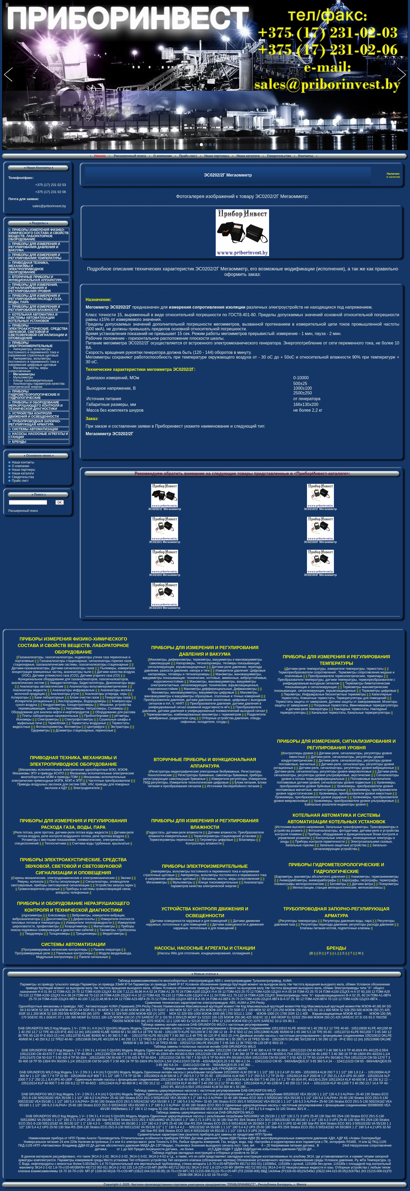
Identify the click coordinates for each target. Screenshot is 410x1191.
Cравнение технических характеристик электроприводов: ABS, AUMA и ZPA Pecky (205, 1003)
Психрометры (388, 884)
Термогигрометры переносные (171, 840)
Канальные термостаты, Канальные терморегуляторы (350, 712)
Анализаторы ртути (65, 694)
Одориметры (40, 730)
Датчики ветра (362, 884)
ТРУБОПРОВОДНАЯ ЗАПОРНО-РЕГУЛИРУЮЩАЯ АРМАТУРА (35, 422)
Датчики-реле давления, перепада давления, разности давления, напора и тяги (203, 668)
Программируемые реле (32, 953)
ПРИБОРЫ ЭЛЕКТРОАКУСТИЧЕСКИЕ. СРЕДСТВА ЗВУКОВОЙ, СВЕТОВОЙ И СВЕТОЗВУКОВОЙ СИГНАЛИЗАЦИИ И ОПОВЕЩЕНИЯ (38, 332)
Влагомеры (247, 840)
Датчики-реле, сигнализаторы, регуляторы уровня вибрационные (346, 768)
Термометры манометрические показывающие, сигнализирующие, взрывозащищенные (331, 689)
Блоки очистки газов (84, 697)
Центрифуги (96, 727)
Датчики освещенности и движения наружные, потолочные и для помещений (218, 926)
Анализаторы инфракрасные (74, 690)
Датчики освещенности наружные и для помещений (189, 921)
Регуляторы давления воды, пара (347, 921)
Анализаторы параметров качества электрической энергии (37, 385)
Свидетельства (279, 156)
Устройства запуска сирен (114, 885)
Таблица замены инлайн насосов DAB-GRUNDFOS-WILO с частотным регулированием (205, 1024)
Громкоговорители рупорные (39, 889)
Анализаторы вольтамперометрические (98, 686)
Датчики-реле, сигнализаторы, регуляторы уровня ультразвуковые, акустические (336, 773)
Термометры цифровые (379, 691)
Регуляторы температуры (298, 921)
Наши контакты (23, 462)
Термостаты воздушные (88, 723)
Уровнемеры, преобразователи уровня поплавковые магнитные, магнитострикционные (334, 788)
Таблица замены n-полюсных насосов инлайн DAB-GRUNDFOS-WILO (205, 1046)
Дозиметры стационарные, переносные (84, 730)
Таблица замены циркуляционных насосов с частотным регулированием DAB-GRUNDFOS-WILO (204, 1090)
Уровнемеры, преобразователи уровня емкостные (355, 793)
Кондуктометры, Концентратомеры (68, 705)
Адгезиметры (32, 915)
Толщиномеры (59, 933)
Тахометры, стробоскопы (118, 930)
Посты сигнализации (64, 881)
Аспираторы (20, 697)
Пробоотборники (96, 716)
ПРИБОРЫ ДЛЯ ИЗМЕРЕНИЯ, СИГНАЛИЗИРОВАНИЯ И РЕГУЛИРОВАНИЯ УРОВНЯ (33, 288)
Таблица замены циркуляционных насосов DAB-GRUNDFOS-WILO (205, 1112)
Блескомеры (57, 915)
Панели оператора (107, 949)
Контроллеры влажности (203, 843)
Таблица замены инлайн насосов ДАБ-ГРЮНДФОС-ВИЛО (204, 1068)
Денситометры (57, 919)
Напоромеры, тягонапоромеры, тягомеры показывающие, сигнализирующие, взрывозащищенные (204, 665)
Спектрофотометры (79, 719)
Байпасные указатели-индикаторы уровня (335, 804)
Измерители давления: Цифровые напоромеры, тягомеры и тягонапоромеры (207, 672)
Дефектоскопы (84, 919)
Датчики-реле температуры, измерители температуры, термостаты (335, 669)
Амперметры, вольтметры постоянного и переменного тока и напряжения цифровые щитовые (34, 362)
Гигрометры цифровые (216, 840)
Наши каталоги (247, 156)
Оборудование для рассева (115, 712)
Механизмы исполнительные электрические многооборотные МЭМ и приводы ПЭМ (77, 775)
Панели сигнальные (93, 957)
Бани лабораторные (49, 697)
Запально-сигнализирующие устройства (351, 847)
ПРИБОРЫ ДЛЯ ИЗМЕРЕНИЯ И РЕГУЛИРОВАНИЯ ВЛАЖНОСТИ (34, 308)
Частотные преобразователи (109, 780)
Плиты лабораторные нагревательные (50, 716)
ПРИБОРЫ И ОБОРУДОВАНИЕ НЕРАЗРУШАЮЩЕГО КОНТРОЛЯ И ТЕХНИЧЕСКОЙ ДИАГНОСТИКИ (35, 406)
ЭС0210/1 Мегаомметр (164, 541)
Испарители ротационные (34, 701)
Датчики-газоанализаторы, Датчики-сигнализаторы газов (53, 668)
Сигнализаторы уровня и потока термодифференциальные (339, 777)
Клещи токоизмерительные (33, 380)
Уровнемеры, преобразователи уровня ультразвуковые (354, 801)
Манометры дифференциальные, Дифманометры (220, 689)
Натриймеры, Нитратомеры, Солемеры (94, 708)
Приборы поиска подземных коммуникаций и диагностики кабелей (72, 928)
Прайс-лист (188, 156)
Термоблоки (56, 723)
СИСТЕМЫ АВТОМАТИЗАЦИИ (35, 429)
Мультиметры (23, 377)
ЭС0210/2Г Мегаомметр (320, 541)
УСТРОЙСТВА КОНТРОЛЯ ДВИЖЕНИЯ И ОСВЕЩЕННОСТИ (34, 415)
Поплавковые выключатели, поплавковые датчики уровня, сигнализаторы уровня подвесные (334, 780)
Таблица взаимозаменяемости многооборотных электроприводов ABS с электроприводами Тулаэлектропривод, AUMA (205, 981)
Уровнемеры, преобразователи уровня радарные (311, 797)
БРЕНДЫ (19, 442)
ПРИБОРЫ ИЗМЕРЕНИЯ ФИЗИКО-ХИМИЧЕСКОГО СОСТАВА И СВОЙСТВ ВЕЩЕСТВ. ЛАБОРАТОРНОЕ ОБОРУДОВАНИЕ (39, 234)
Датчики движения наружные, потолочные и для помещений (203, 922)
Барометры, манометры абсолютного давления (310, 876)
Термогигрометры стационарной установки (224, 836)
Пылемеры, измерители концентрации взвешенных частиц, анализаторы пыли (73, 670)
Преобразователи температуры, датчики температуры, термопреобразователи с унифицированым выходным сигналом (336, 681)
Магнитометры (104, 926)
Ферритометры (113, 933)
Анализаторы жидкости (30, 690)
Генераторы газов (118, 697)
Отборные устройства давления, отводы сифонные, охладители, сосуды (220, 720)
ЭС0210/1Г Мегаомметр (320, 509)
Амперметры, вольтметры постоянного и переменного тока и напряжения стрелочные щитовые (34, 352)
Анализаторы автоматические (42, 686)
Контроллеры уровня (298, 753)
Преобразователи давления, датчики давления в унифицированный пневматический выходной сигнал (203, 709)
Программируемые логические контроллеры (55, 949)
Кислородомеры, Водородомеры (82, 701)
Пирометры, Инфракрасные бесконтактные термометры (325, 694)
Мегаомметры (156, 882)
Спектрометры (48, 719)
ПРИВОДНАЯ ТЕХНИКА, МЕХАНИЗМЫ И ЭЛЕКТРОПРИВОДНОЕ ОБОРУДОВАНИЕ (29, 267)
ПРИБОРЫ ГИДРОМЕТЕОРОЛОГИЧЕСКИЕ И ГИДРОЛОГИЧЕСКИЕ (34, 395)
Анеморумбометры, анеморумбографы (307, 880)
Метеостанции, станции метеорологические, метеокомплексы (338, 887)
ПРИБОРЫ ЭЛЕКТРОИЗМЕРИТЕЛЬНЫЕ (205, 866)
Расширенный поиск (129, 156)
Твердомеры (34, 933)
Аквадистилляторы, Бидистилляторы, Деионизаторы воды (92, 683)
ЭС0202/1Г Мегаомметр (164, 509)
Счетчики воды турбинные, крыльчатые (100, 843)
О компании (162, 156)
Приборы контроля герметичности (320, 841)
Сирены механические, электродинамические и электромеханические (64, 878)
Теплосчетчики (55, 843)
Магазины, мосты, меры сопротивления (28, 369)
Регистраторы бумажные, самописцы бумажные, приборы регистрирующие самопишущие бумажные (202, 777)
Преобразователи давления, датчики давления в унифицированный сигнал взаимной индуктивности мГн (204, 705)
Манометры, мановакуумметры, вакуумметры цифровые (193, 692)
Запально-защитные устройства (343, 845)
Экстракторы (119, 727)
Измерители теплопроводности (89, 923)
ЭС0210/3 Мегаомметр (164, 607)
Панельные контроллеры (74, 953)
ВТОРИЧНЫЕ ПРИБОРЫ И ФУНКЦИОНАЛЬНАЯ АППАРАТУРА (35, 278)
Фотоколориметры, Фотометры (58, 727)
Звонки (126, 878)
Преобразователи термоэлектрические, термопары (345, 676)
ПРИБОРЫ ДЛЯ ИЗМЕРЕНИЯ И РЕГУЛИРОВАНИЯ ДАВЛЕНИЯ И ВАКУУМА (34, 247)
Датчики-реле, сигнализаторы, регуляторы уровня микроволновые (323, 771)
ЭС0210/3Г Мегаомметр (320, 574)
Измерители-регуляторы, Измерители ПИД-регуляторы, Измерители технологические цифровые (204, 780)
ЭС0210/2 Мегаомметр (164, 574)
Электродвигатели (86, 788)
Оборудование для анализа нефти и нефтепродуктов (50, 712)
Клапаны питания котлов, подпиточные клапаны (335, 928)
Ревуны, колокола (30, 881)
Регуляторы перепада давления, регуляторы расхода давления (347, 924)
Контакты (305, 156)
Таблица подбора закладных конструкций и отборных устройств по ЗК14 (205, 1153)
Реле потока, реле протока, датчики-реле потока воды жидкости (61, 832)
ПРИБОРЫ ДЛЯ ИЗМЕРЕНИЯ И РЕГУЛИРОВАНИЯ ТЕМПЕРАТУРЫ (35, 256)
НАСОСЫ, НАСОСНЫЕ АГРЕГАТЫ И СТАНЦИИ (38, 435)
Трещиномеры (86, 933)
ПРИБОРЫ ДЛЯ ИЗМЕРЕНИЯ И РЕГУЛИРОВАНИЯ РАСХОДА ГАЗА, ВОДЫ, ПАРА (35, 299)
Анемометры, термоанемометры (374, 876)
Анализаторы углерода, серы (106, 694)
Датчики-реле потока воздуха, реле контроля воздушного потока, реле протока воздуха (76, 834)
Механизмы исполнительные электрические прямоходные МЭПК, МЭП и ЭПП (69, 778)
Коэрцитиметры (76, 926)
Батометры (338, 884)
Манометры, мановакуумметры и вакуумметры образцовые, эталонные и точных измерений (202, 694)
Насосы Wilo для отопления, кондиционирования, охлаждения (204, 953)
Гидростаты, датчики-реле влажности (175, 832)
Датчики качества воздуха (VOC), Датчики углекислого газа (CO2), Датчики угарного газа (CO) (78, 673)
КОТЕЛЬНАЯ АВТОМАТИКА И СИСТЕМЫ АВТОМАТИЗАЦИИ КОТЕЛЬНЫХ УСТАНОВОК (33, 318)
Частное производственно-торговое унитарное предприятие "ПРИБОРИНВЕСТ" (193, 1184)
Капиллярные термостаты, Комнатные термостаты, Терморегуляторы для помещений (336, 696)
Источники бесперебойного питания (233, 786)
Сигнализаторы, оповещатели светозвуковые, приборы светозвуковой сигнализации (70, 883)
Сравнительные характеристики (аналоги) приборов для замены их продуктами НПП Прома (205, 1134)
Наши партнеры (216, 156)
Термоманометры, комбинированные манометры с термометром (193, 714)
